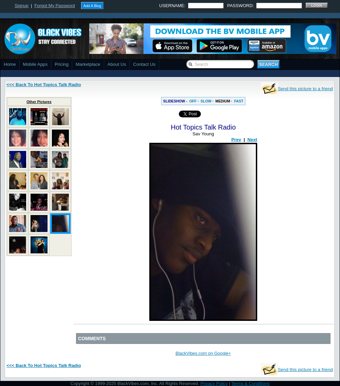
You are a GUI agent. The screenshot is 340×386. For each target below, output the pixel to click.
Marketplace (88, 64)
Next (252, 139)
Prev (236, 139)
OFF (192, 101)
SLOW (206, 101)
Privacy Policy (214, 383)
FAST (238, 101)
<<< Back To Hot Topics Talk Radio (43, 84)
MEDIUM (222, 101)
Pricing (62, 64)
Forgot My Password (55, 5)
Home (10, 64)
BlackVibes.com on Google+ (203, 353)
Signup (21, 5)
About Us (117, 64)
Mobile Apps (35, 64)
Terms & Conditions (250, 383)
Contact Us (144, 64)
